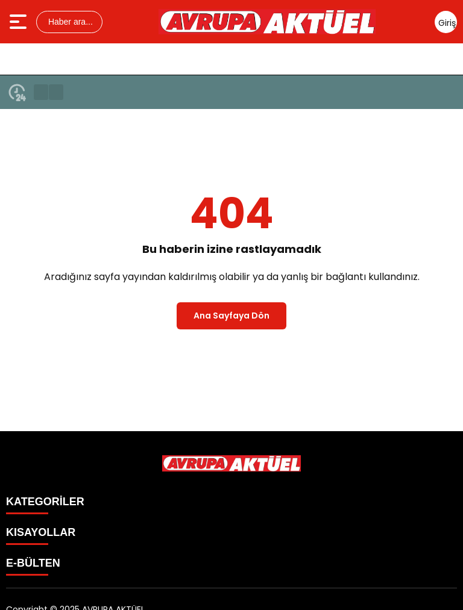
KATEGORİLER (45, 502)
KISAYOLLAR (40, 532)
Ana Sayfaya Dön (231, 316)
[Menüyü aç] (19, 22)
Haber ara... (69, 21)
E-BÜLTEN (33, 563)
